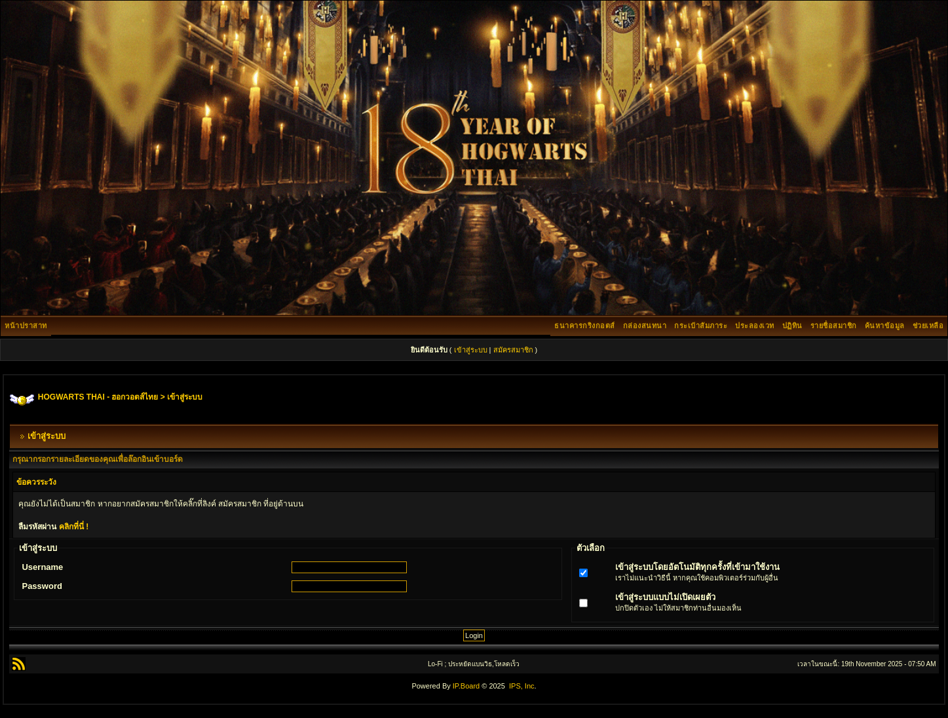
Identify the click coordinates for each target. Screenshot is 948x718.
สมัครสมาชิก (513, 350)
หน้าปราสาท (26, 326)
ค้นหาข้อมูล (885, 326)
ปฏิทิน (792, 326)
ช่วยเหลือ (928, 326)
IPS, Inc (522, 686)
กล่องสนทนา (645, 326)
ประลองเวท (754, 326)
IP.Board (466, 686)
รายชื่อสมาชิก (833, 326)
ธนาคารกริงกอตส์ (584, 326)
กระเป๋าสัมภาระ (700, 326)
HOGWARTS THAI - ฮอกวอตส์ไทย (98, 397)
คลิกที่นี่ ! (73, 526)
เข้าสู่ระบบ (470, 350)
